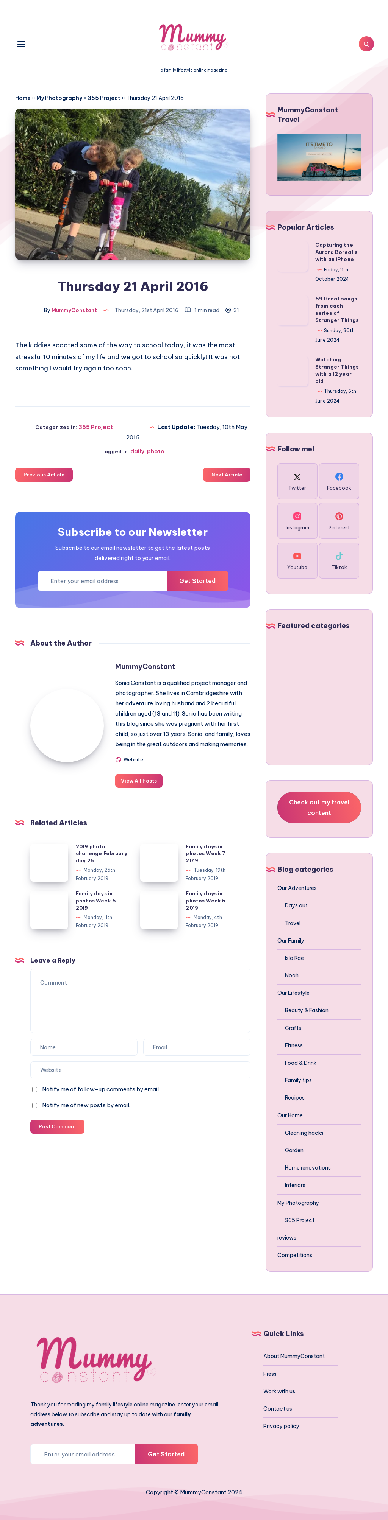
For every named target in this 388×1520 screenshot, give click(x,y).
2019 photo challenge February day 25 (102, 863)
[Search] (365, 43)
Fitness (294, 1045)
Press (270, 1374)
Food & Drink (300, 1062)
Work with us (279, 1391)
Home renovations (308, 1167)
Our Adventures (297, 888)
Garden (294, 1150)
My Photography (59, 98)
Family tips (298, 1080)
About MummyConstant (294, 1356)
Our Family (290, 940)
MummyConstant (147, 666)
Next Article (226, 474)
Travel (292, 923)
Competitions (294, 1255)
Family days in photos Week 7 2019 (206, 863)
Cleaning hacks (304, 1132)
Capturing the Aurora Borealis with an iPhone (336, 252)
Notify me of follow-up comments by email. (101, 1099)
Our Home (290, 1115)
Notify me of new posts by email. (86, 1115)
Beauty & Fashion (307, 1010)
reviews (286, 1237)
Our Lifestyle (293, 992)
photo (155, 450)
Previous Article (43, 474)
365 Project (104, 98)
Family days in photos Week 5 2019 (206, 910)
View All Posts (141, 790)
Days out (296, 905)
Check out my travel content (319, 807)
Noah (292, 975)
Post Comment (57, 1136)
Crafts (293, 1028)
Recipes (295, 1097)
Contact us (277, 1408)
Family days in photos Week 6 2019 (96, 910)
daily (137, 450)
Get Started (196, 580)
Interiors (295, 1185)
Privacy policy (281, 1426)
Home (23, 98)
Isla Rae (294, 958)
